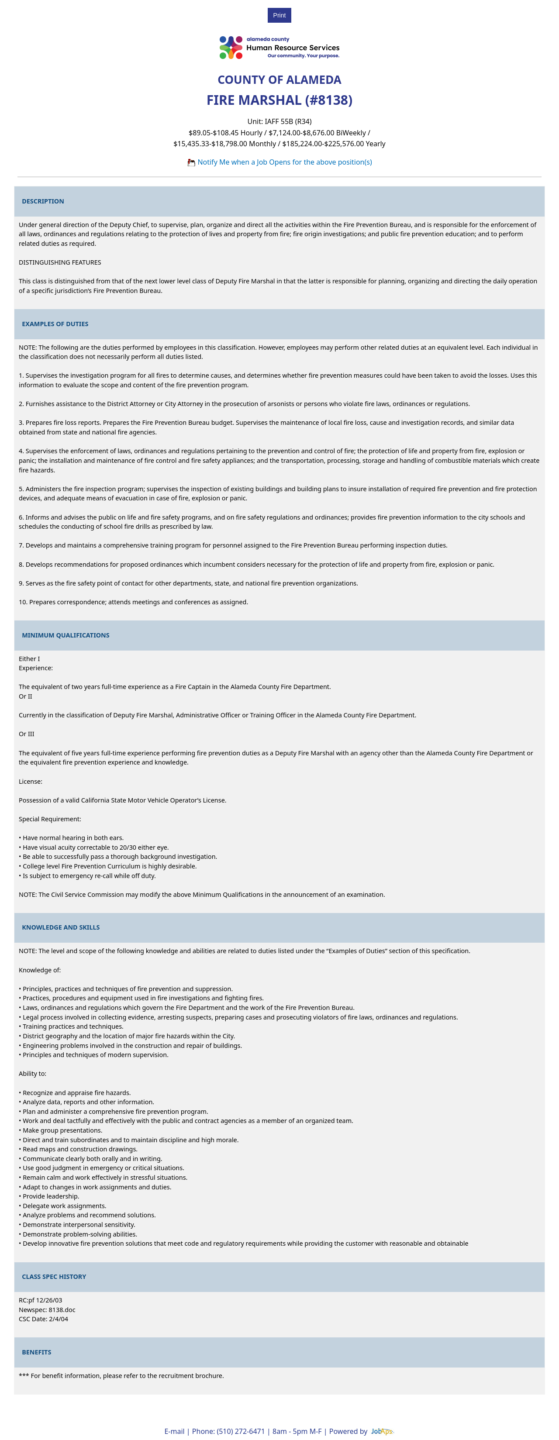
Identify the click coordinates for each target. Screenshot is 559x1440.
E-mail (174, 1431)
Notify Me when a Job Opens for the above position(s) (279, 162)
